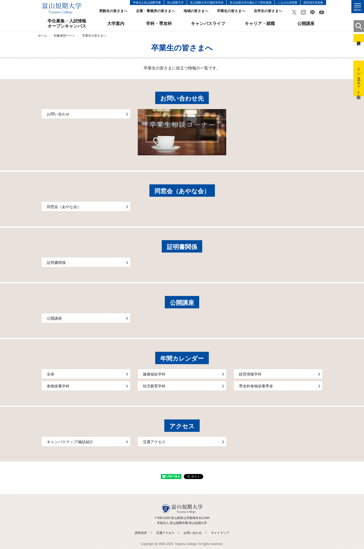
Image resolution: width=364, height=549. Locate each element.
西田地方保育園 (313, 2)
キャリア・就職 (260, 23)
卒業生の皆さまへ (231, 11)
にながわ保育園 (287, 2)
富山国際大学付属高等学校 (206, 2)
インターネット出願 (359, 78)
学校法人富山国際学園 (147, 2)
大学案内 (115, 23)
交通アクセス (165, 533)
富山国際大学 (175, 2)
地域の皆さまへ (196, 11)
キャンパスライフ (208, 23)
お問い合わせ (193, 533)
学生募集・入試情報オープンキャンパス (67, 24)
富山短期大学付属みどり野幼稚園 (250, 2)
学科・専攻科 (159, 23)
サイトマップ (220, 533)
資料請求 (358, 38)
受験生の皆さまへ (113, 11)
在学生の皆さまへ (268, 11)
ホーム (42, 35)
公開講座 (305, 23)
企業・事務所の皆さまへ (155, 11)
